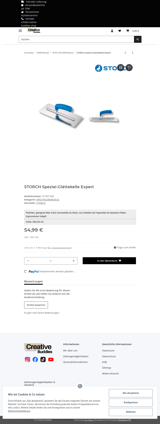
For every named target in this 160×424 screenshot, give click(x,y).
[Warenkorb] (132, 31)
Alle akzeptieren (130, 393)
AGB (104, 362)
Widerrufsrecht (110, 373)
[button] (112, 31)
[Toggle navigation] (20, 29)
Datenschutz (109, 356)
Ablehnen (130, 412)
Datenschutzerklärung (19, 411)
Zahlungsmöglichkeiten (76, 356)
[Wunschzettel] (120, 31)
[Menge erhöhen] (73, 260)
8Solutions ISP (124, 419)
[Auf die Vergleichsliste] (120, 67)
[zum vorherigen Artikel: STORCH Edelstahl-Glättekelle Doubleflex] (125, 52)
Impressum (108, 350)
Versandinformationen (75, 362)
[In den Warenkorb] (109, 260)
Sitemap (106, 367)
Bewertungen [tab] (33, 281)
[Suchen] (76, 39)
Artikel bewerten (36, 304)
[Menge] (51, 260)
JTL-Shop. (89, 419)
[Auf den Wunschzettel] (129, 67)
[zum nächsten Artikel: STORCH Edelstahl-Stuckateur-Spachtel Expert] (132, 52)
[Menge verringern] (28, 260)
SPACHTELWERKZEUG (47, 199)
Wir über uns (70, 350)
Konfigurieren (131, 402)
